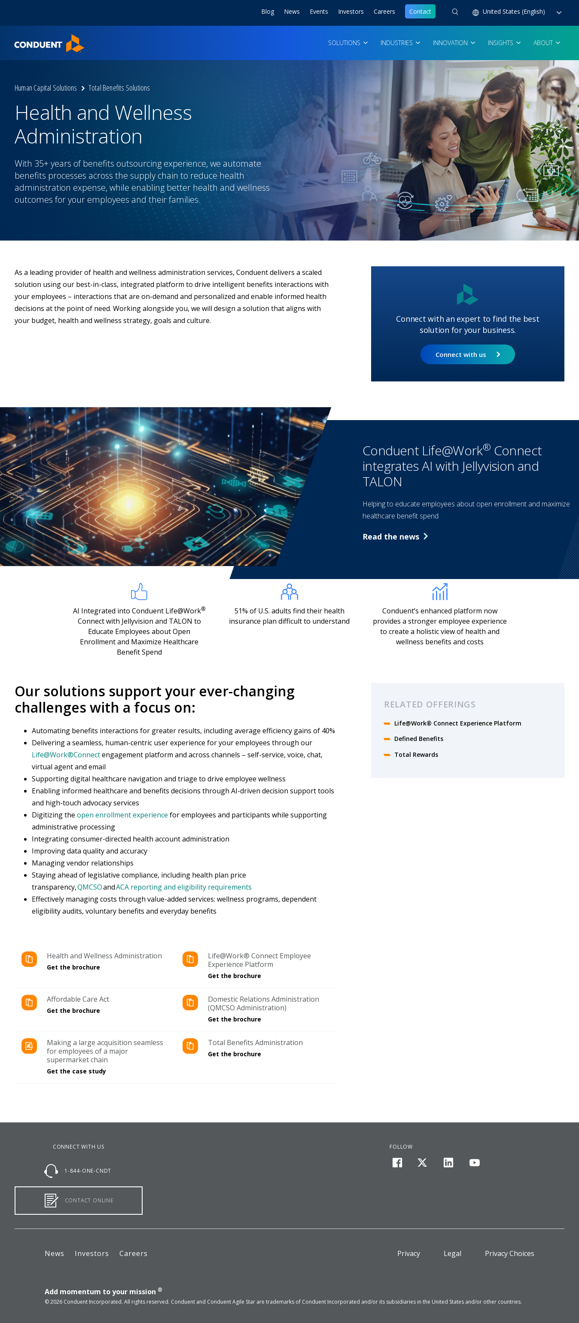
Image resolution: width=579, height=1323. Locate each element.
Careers (384, 11)
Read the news (395, 536)
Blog (267, 11)
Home (22, 39)
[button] (455, 13)
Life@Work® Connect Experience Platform (457, 723)
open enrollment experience (122, 815)
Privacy (408, 1253)
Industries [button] (397, 43)
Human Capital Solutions (46, 87)
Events (319, 11)
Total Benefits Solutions (119, 87)
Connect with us (461, 354)
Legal (452, 1253)
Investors (351, 11)
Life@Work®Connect (67, 754)
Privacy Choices (509, 1253)
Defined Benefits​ (418, 739)
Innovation (451, 43)
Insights (501, 43)
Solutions (345, 43)
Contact (420, 11)
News (292, 11)
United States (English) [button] (515, 11)
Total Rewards (417, 754)
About (544, 43)
